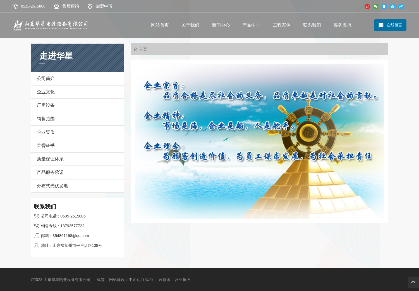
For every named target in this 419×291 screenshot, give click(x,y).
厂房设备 (46, 105)
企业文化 (46, 91)
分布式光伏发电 (52, 185)
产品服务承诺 (50, 172)
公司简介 (46, 78)
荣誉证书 (46, 145)
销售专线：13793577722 (63, 226)
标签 (101, 279)
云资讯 (164, 279)
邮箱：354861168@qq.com (65, 235)
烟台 (149, 279)
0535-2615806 (33, 6)
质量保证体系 (50, 159)
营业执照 (182, 279)
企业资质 (46, 132)
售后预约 (70, 6)
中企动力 (136, 279)
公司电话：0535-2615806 (63, 216)
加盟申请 (104, 6)
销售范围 (46, 118)
